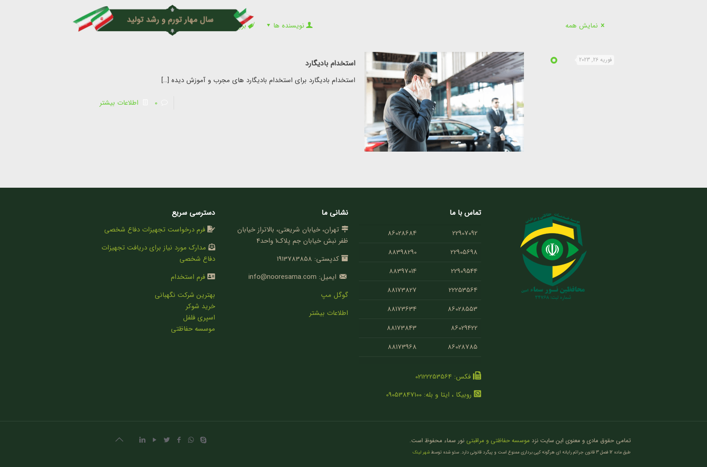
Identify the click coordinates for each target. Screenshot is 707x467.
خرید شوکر (200, 306)
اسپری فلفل (199, 317)
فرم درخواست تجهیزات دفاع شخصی (154, 229)
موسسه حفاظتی (193, 329)
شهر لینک (421, 452)
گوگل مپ (334, 295)
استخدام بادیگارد (330, 63)
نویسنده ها (289, 25)
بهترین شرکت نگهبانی (185, 295)
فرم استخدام (188, 277)
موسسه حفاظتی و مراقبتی (498, 440)
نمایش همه (586, 25)
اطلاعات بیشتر (119, 102)
